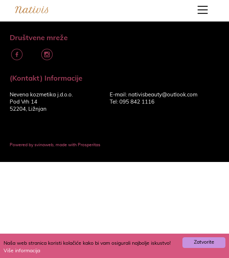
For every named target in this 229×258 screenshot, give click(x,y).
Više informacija (22, 250)
